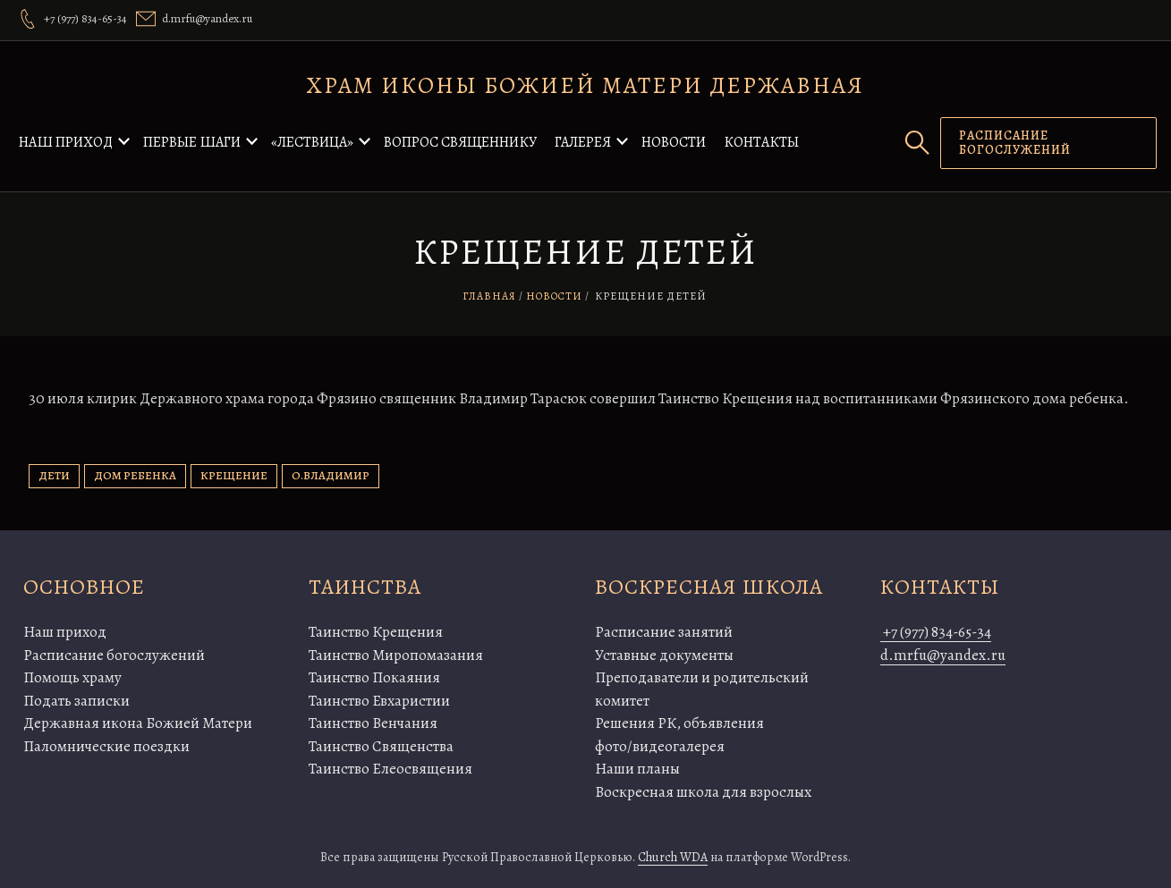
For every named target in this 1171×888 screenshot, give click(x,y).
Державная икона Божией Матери (137, 723)
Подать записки (76, 700)
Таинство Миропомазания (396, 655)
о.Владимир (330, 475)
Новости (673, 142)
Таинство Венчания (373, 723)
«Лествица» (312, 142)
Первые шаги (192, 142)
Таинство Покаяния (374, 677)
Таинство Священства (381, 746)
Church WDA (673, 857)
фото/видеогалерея (660, 746)
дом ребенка (135, 475)
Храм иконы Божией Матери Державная (585, 85)
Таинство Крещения (376, 632)
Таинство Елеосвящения (390, 768)
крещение (233, 475)
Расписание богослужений (114, 655)
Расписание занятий (664, 632)
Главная (489, 296)
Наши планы (637, 768)
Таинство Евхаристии (379, 700)
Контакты (761, 142)
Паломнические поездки (106, 746)
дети (54, 475)
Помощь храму (72, 677)
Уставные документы (664, 655)
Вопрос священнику (460, 142)
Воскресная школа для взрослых (703, 792)
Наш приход (66, 142)
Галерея (583, 142)
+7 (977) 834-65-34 (935, 632)
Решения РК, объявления (679, 723)
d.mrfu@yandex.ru (943, 655)
